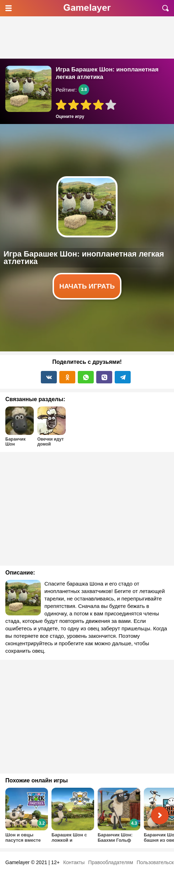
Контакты (74, 862)
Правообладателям (110, 862)
